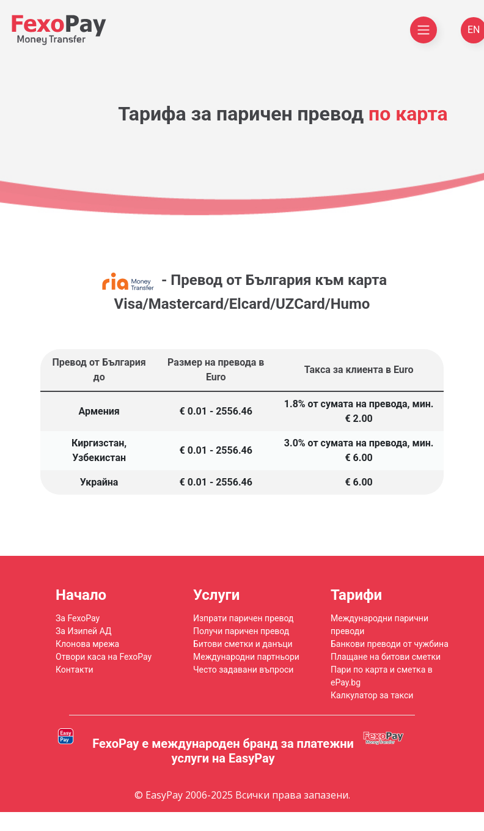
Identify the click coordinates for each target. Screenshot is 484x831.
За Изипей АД (83, 631)
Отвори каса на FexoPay (104, 657)
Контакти (75, 669)
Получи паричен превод (241, 631)
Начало (81, 595)
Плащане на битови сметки (386, 657)
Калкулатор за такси (372, 695)
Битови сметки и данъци (243, 644)
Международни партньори (246, 657)
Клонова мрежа (87, 644)
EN (474, 29)
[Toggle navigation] (423, 30)
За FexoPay (78, 618)
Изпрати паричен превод (243, 618)
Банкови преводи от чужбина (390, 644)
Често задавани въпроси (243, 669)
